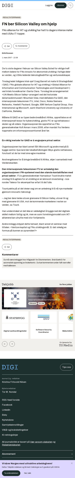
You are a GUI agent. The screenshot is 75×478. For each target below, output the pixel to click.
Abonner (60, 5)
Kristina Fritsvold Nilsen (14, 382)
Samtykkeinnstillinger (13, 425)
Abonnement (37, 454)
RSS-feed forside (11, 400)
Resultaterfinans (12, 17)
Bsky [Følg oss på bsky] (4, 415)
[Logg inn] (49, 5)
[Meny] (70, 5)
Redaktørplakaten (11, 445)
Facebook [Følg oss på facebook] (7, 405)
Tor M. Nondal (9, 392)
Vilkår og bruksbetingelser (15, 430)
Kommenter (21, 46)
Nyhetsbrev (8, 420)
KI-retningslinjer (10, 435)
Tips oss (66, 367)
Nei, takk (27, 473)
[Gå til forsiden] (7, 5)
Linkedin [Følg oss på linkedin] (6, 410)
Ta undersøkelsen (11, 473)
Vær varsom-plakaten (41, 442)
